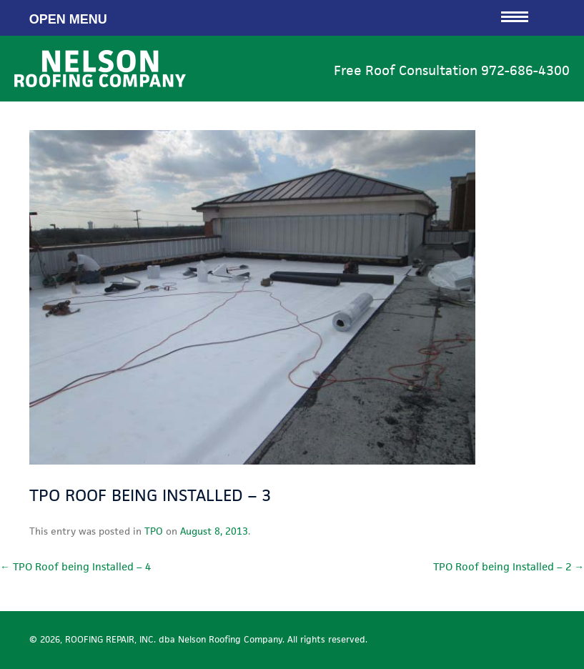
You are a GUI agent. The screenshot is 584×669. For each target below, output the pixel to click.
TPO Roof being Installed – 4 (75, 566)
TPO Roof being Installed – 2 (508, 566)
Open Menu (279, 17)
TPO (153, 531)
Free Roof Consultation (452, 70)
